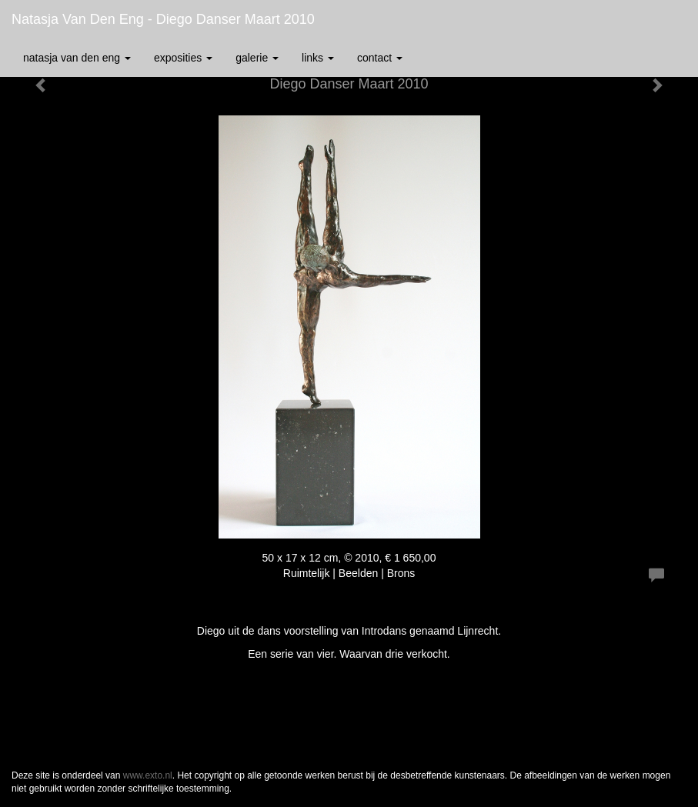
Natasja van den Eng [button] (77, 58)
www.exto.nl (147, 775)
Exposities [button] (183, 58)
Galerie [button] (257, 58)
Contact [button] (379, 58)
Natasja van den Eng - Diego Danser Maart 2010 (163, 19)
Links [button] (318, 58)
